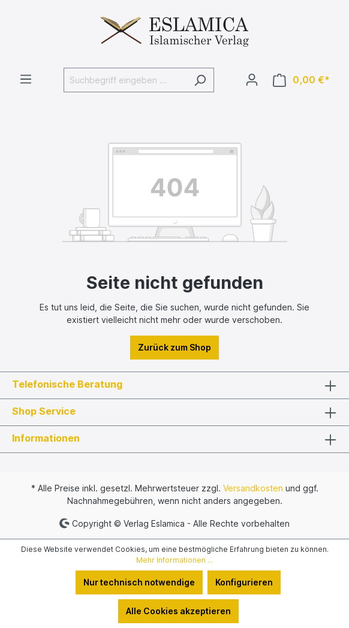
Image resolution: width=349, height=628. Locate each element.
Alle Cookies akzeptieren (178, 611)
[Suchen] (200, 80)
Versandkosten (253, 488)
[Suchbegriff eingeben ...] (125, 80)
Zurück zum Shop (174, 347)
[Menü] (26, 79)
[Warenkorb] (301, 80)
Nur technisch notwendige (139, 582)
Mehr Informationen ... (174, 559)
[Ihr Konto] (252, 79)
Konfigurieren (244, 582)
